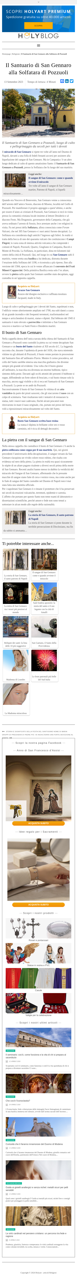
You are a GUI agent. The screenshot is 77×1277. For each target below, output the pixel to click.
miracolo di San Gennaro (17, 151)
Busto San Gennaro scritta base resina (38, 421)
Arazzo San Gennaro (29, 290)
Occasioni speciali (14, 1183)
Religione (16, 54)
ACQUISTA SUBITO (38, 823)
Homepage (6, 54)
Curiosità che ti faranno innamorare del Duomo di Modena (34, 1144)
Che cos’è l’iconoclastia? (18, 1101)
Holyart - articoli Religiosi (46, 1273)
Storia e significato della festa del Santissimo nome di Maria (36, 731)
